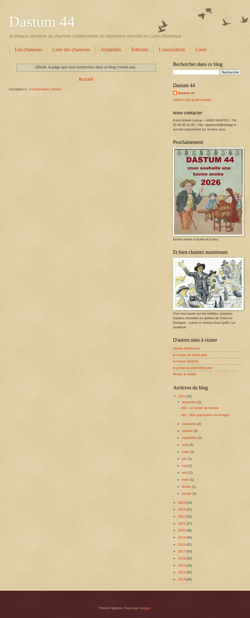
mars (186, 479)
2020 (182, 530)
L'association (172, 49)
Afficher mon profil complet (192, 100)
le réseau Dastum (185, 361)
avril (185, 472)
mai (185, 466)
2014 (182, 572)
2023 (182, 509)
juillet (186, 452)
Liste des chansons (71, 49)
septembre (190, 438)
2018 (182, 544)
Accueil (86, 79)
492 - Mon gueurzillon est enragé (205, 415)
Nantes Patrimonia (186, 348)
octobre (188, 431)
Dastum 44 (42, 21)
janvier (187, 493)
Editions (139, 49)
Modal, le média (184, 374)
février (187, 487)
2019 (182, 537)
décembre (189, 402)
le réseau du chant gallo (190, 355)
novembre (189, 424)
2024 (182, 502)
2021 (182, 523)
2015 (182, 565)
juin (185, 459)
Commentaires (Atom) (45, 89)
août (185, 445)
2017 (182, 551)
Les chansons (28, 49)
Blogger (145, 608)
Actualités (111, 49)
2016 (182, 558)
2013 (182, 579)
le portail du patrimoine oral (192, 368)
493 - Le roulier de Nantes (200, 408)
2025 (182, 396)
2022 (182, 516)
